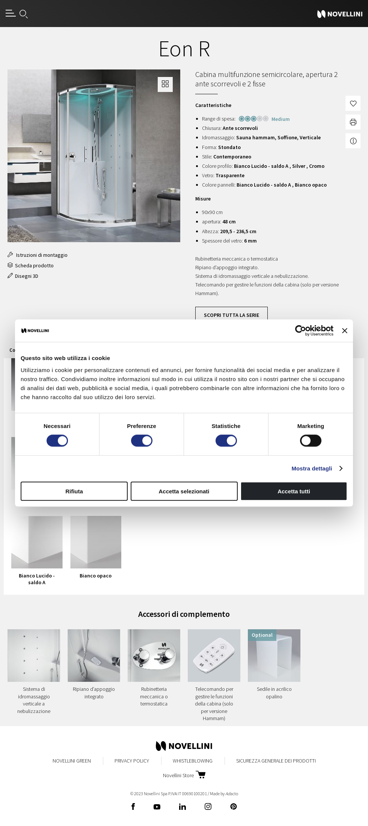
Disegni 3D (23, 276)
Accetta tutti (294, 491)
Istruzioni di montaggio (38, 255)
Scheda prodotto (31, 265)
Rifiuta (74, 491)
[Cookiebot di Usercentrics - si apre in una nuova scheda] (300, 330)
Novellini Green (72, 760)
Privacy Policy (132, 760)
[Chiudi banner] (344, 330)
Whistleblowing (193, 760)
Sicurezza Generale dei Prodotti (276, 760)
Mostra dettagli (311, 468)
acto (231, 793)
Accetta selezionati (183, 491)
